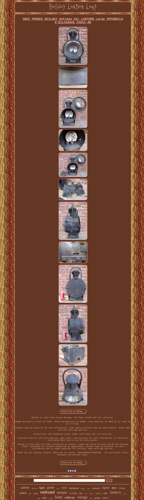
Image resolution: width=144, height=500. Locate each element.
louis (106, 493)
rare (44, 497)
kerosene (74, 488)
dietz (114, 487)
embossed (96, 488)
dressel (34, 488)
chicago (122, 488)
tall (91, 498)
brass (91, 493)
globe (50, 487)
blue (80, 493)
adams (105, 497)
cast (86, 493)
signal (105, 487)
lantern (115, 492)
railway (70, 497)
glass (51, 498)
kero (58, 488)
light (42, 487)
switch (22, 492)
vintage (82, 497)
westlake (73, 493)
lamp (58, 497)
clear (88, 488)
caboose (98, 493)
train (64, 487)
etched (97, 498)
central (35, 493)
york (30, 493)
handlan (83, 488)
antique (62, 492)
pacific (125, 493)
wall (38, 498)
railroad (47, 492)
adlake (25, 487)
